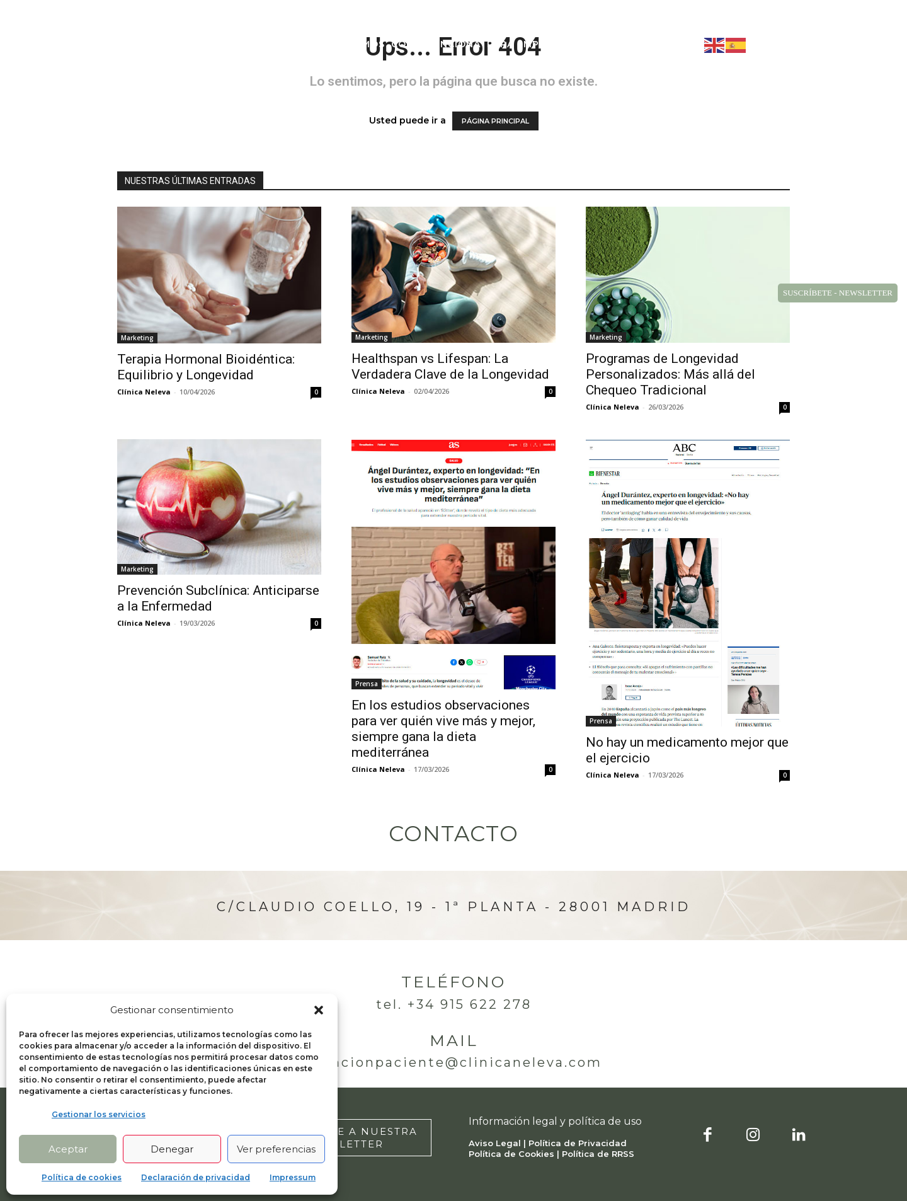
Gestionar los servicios (98, 1114)
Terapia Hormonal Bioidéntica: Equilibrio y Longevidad (206, 367)
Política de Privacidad (577, 1143)
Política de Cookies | (515, 1154)
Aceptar (68, 1149)
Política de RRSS (598, 1154)
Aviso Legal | (498, 1143)
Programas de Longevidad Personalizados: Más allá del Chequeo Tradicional (670, 374)
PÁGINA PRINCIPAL (495, 121)
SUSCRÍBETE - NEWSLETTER (838, 292)
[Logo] (142, 44)
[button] (318, 1010)
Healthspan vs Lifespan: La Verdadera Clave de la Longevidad (450, 366)
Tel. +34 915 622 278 (454, 1004)
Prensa (366, 683)
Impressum (293, 1177)
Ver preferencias (276, 1149)
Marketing (137, 337)
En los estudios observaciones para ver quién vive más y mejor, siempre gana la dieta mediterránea (443, 729)
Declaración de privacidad (195, 1177)
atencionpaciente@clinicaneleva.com (453, 1062)
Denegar (172, 1149)
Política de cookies (82, 1177)
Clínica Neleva (144, 391)
